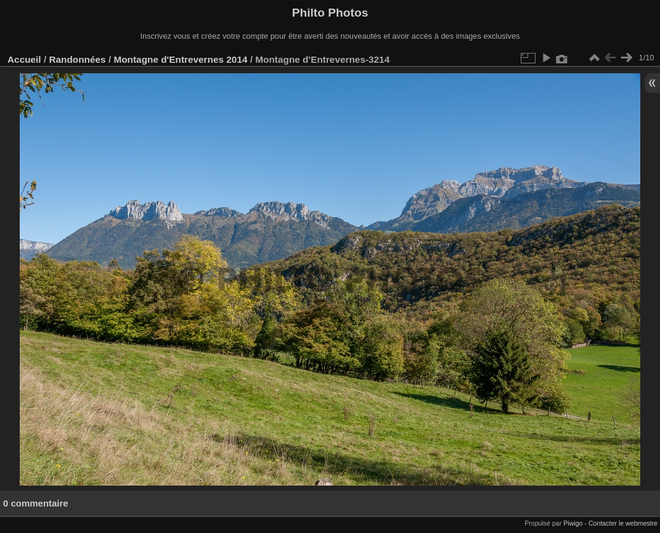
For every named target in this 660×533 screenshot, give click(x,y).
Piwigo (572, 523)
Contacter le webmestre (623, 523)
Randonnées (77, 59)
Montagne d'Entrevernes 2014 (180, 59)
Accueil (24, 59)
